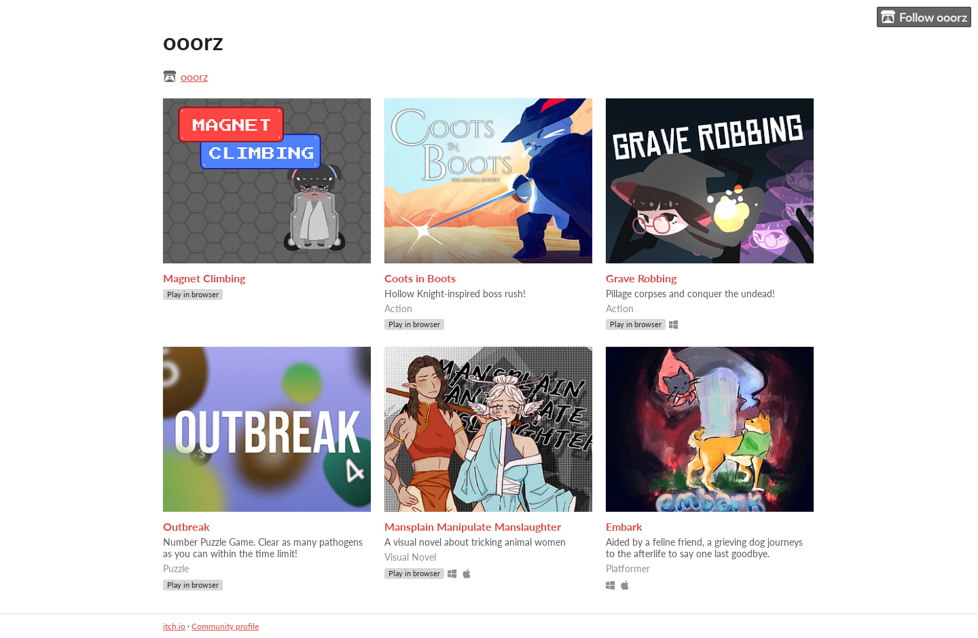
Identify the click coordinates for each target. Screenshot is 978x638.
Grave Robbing (641, 277)
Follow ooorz (924, 17)
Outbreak (186, 526)
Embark (624, 526)
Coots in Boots (420, 277)
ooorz (194, 76)
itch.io (174, 626)
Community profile (225, 626)
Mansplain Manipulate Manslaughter (472, 526)
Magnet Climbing (204, 277)
